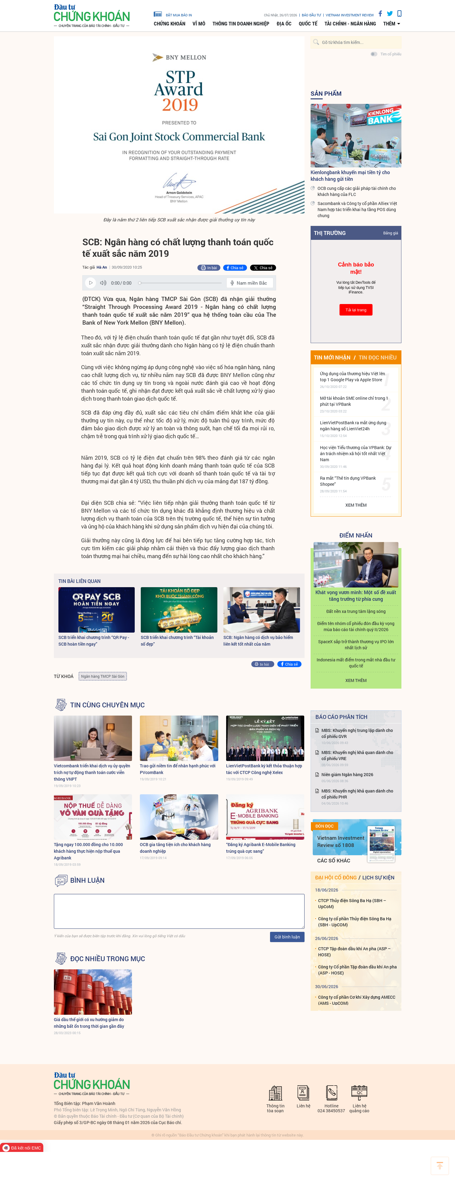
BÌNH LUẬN (87, 880)
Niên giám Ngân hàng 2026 (347, 774)
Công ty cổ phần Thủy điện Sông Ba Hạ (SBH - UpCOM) (354, 922)
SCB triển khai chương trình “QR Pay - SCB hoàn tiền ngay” (93, 640)
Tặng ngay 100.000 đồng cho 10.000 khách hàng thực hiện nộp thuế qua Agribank (88, 851)
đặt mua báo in (173, 13)
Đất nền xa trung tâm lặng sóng (356, 611)
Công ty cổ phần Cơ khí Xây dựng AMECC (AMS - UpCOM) (356, 1000)
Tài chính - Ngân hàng (350, 24)
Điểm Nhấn (355, 535)
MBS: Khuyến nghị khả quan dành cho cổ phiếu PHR (357, 794)
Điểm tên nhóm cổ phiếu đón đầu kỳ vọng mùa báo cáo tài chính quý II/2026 (355, 626)
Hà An (102, 267)
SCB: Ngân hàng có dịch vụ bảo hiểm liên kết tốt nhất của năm (258, 640)
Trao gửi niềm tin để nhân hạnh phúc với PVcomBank (178, 769)
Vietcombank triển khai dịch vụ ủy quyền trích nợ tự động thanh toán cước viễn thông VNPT (92, 772)
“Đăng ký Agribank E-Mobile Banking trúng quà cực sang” (260, 848)
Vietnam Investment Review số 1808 (340, 841)
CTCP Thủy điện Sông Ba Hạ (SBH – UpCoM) (352, 903)
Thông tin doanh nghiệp (241, 24)
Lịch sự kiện (378, 877)
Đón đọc (324, 826)
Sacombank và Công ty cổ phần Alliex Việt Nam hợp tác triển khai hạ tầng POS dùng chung (357, 209)
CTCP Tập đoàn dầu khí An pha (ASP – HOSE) (354, 952)
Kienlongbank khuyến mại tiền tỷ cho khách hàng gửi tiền (350, 175)
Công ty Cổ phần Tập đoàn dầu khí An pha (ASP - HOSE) (357, 970)
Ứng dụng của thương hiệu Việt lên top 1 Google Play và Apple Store (352, 376)
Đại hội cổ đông (336, 877)
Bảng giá (390, 233)
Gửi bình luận (287, 937)
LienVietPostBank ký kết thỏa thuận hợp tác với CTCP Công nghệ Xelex (264, 769)
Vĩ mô (199, 24)
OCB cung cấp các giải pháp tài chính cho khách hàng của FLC (357, 191)
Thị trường (330, 233)
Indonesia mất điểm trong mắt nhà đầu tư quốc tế (356, 663)
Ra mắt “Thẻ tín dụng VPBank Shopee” (348, 481)
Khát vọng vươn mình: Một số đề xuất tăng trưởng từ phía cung (355, 595)
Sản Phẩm (326, 93)
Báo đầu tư (311, 15)
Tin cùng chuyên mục (107, 705)
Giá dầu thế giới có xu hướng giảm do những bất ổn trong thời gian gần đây (89, 1023)
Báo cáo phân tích (341, 716)
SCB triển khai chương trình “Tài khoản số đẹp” (177, 640)
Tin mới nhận (332, 357)
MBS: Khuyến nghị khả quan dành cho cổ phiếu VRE (357, 755)
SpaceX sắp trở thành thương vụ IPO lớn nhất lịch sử (356, 644)
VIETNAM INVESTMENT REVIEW (350, 15)
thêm (389, 24)
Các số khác (333, 860)
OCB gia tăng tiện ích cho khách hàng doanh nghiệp (175, 848)
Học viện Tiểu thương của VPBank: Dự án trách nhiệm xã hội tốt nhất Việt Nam (355, 453)
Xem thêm (356, 505)
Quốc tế (308, 24)
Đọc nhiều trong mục (107, 959)
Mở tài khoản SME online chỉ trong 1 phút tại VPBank (354, 401)
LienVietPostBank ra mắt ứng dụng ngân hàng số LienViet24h (353, 426)
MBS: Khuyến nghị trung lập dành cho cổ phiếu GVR (357, 733)
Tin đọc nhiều (378, 357)
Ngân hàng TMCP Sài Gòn (102, 676)
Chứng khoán (169, 24)
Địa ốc (284, 24)
